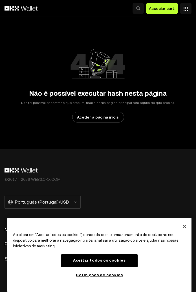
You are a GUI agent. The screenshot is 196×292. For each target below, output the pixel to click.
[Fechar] (184, 226)
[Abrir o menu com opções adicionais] (185, 7)
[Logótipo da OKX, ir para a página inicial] (21, 8)
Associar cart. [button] (162, 8)
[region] (99, 255)
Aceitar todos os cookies (99, 260)
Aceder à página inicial (98, 117)
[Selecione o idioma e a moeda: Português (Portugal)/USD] (43, 202)
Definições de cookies (99, 275)
